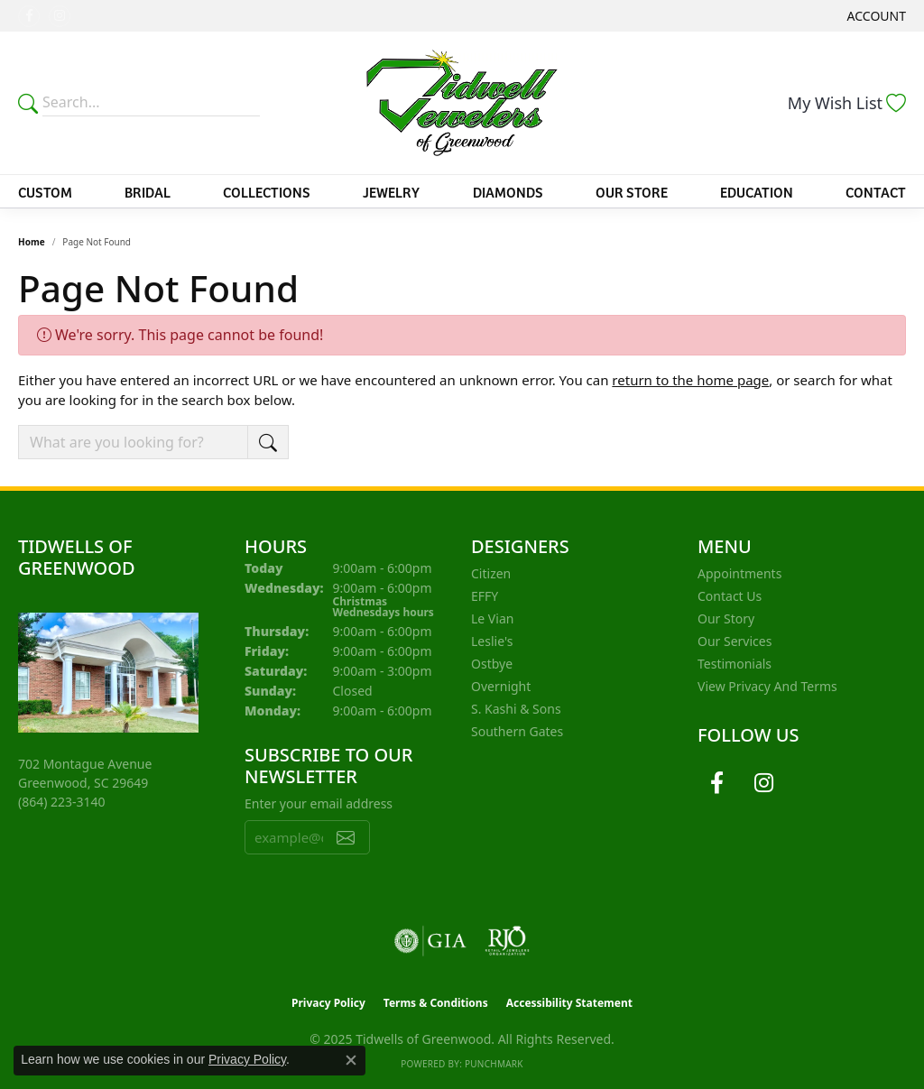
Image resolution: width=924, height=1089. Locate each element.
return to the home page (690, 380)
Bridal (148, 191)
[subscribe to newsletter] (345, 837)
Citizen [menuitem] (491, 573)
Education (756, 191)
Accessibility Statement (569, 1003)
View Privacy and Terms (767, 686)
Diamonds (508, 191)
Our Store (632, 191)
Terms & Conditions (435, 1003)
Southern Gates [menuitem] (517, 731)
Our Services (735, 641)
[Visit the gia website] (430, 941)
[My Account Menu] (876, 16)
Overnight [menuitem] (501, 686)
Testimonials (735, 663)
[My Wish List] (847, 102)
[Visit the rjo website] (507, 941)
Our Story (726, 618)
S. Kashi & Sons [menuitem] (516, 708)
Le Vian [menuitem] (492, 618)
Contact (875, 191)
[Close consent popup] (351, 1060)
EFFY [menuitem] (484, 595)
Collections (266, 191)
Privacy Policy (328, 1003)
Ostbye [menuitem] (492, 663)
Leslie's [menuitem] (492, 641)
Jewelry (391, 191)
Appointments (739, 573)
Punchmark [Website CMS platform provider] (494, 1063)
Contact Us (730, 595)
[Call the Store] (62, 801)
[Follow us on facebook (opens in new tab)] (29, 16)
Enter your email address (319, 803)
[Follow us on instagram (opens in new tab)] (59, 16)
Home (31, 241)
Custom (45, 191)
